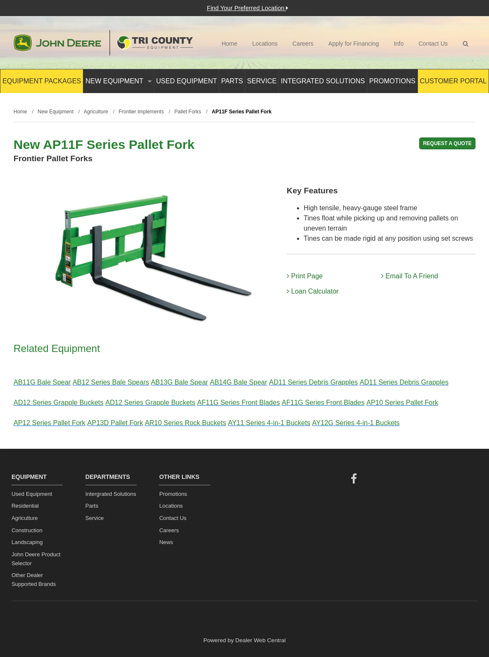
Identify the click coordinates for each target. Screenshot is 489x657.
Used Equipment (186, 81)
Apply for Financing (353, 43)
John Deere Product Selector (35, 558)
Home (229, 43)
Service (262, 81)
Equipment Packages (42, 81)
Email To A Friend (409, 276)
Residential (24, 506)
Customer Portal (453, 81)
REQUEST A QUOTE (447, 143)
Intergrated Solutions (110, 494)
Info (399, 43)
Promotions (392, 81)
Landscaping (27, 542)
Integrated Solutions (323, 81)
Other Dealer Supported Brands (33, 579)
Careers (302, 43)
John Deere (57, 42)
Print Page (305, 276)
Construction (26, 530)
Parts (232, 81)
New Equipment (118, 81)
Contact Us (433, 43)
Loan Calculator (313, 291)
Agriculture (24, 518)
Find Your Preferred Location (247, 8)
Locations (264, 43)
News (166, 542)
